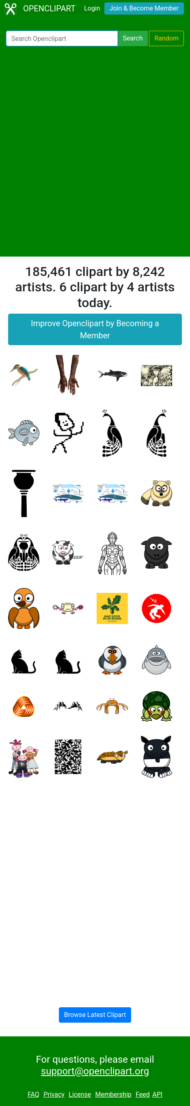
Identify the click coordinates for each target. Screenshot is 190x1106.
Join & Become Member (144, 8)
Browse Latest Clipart (95, 1015)
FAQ (33, 1094)
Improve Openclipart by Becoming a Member (95, 329)
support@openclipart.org (95, 1071)
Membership (113, 1094)
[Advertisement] (95, 151)
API (157, 1094)
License (80, 1094)
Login (92, 8)
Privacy (54, 1094)
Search (132, 38)
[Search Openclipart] (62, 38)
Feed (143, 1094)
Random (166, 38)
